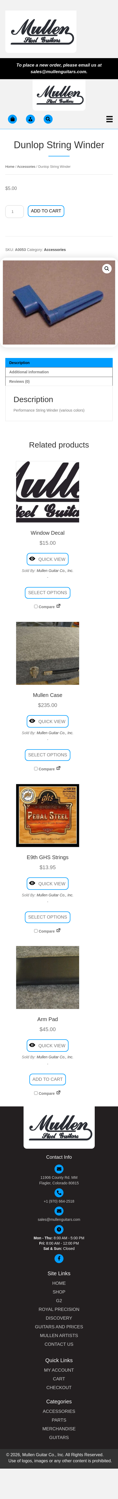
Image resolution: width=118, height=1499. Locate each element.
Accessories (26, 167)
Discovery (59, 1318)
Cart (59, 1379)
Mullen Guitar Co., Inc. (55, 571)
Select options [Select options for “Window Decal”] (47, 592)
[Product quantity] (14, 211)
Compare (44, 607)
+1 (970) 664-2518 (59, 1201)
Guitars (59, 1437)
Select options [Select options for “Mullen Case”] (47, 754)
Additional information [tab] (29, 372)
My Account (59, 1370)
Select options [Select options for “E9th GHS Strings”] (47, 917)
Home (9, 167)
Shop (59, 1292)
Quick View (47, 558)
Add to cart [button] (48, 1079)
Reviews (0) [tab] (19, 381)
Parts (59, 1420)
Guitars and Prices (59, 1327)
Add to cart (46, 210)
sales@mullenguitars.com (59, 1219)
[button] (107, 268)
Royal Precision (59, 1309)
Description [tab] (19, 363)
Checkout (58, 1387)
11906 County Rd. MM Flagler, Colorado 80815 (59, 1180)
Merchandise (59, 1429)
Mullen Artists (59, 1335)
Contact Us (59, 1344)
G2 (59, 1300)
